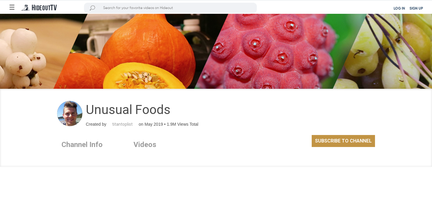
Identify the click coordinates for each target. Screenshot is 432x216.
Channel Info (82, 144)
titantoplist (122, 124)
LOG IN (399, 8)
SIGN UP (416, 8)
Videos (145, 144)
